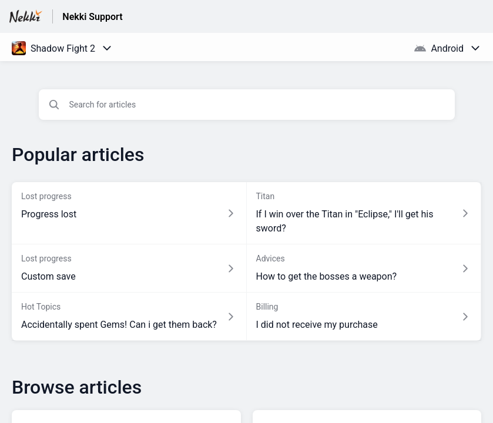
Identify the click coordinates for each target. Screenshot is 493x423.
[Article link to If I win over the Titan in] (364, 213)
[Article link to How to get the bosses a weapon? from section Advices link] (364, 268)
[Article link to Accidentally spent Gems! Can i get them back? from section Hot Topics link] (129, 317)
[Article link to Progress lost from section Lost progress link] (129, 213)
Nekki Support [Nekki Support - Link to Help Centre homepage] (92, 16)
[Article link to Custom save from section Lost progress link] (129, 268)
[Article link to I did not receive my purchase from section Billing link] (364, 317)
